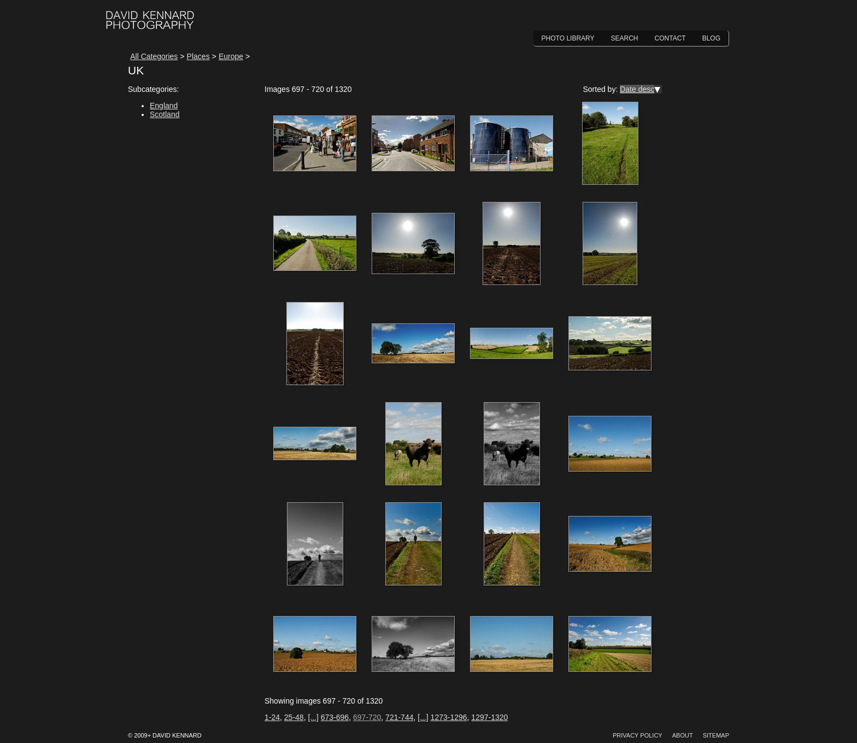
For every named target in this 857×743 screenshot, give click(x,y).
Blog (711, 38)
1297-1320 (489, 717)
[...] (313, 717)
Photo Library (568, 38)
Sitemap (716, 735)
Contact (670, 38)
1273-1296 (449, 717)
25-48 (294, 717)
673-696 (335, 717)
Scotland (164, 114)
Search (624, 38)
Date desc (637, 89)
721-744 (399, 717)
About (682, 735)
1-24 (272, 717)
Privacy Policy (637, 735)
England (164, 105)
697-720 (367, 717)
